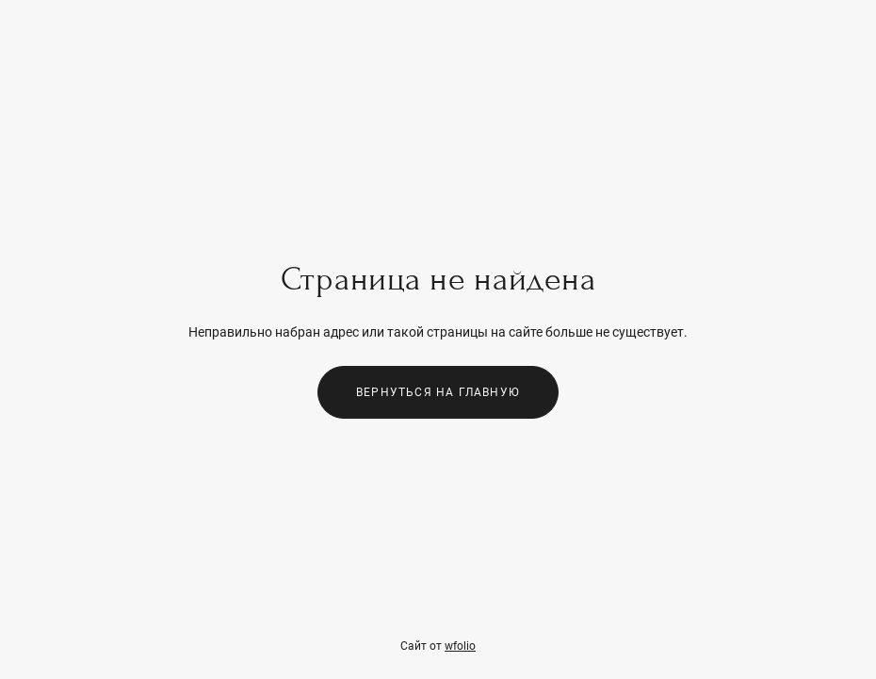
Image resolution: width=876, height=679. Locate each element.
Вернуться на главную (438, 392)
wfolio (460, 646)
